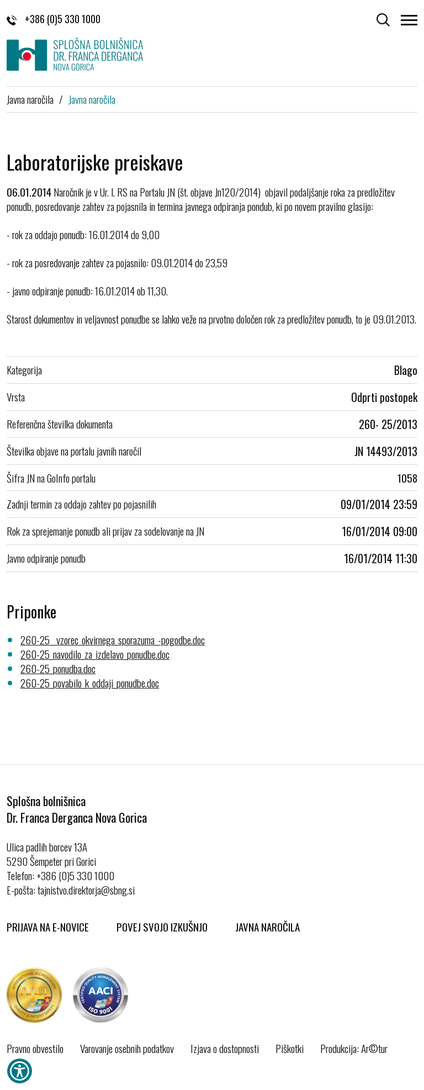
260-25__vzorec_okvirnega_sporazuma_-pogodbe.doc (112, 639)
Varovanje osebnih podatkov (127, 1048)
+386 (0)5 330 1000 (53, 19)
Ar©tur (374, 1048)
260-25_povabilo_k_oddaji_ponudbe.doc (89, 682)
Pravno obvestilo (35, 1048)
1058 (407, 477)
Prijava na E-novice (48, 926)
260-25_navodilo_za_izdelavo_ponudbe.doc (94, 654)
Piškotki (289, 1048)
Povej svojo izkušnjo (162, 926)
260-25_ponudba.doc (58, 668)
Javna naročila (30, 99)
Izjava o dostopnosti (224, 1048)
